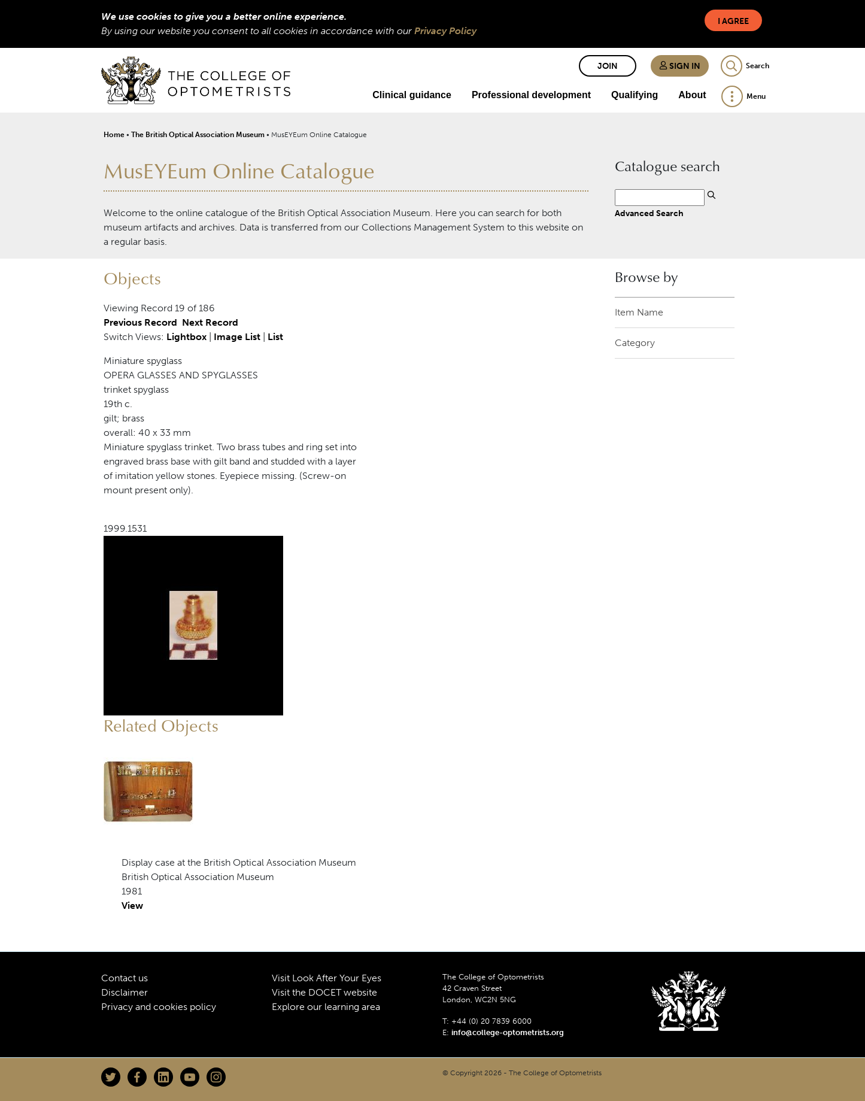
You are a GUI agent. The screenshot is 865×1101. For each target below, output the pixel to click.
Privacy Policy (445, 31)
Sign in (679, 66)
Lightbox (186, 336)
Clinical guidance (411, 95)
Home (114, 135)
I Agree (733, 21)
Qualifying (634, 95)
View (132, 905)
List (275, 336)
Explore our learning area (326, 1006)
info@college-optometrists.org (507, 1032)
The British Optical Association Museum (198, 135)
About (692, 95)
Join (607, 66)
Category (635, 342)
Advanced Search (649, 213)
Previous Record (140, 322)
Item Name (639, 312)
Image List (237, 336)
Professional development (531, 95)
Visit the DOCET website (324, 992)
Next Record (210, 322)
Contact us (124, 978)
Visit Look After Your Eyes (326, 978)
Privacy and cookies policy (158, 1006)
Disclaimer (124, 992)
